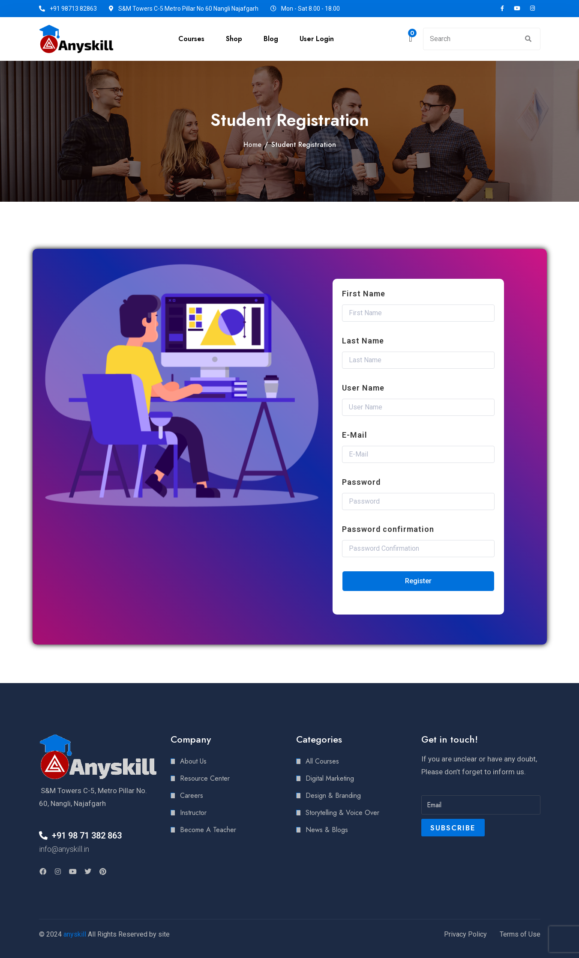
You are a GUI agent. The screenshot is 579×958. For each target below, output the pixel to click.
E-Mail (354, 434)
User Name (363, 387)
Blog (271, 39)
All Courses (322, 761)
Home (252, 144)
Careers (191, 795)
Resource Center (205, 778)
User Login (317, 39)
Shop (234, 39)
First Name (363, 293)
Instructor (193, 813)
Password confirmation (388, 529)
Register (418, 581)
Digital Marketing (330, 778)
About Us (193, 761)
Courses (191, 39)
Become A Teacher (208, 830)
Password (361, 482)
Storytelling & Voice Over (342, 813)
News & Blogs (327, 830)
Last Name (363, 340)
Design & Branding (333, 795)
